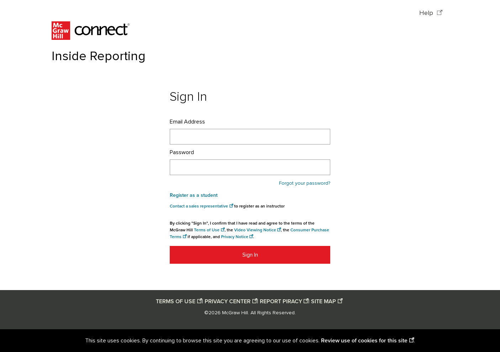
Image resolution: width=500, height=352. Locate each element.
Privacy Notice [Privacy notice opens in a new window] (234, 237)
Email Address (187, 122)
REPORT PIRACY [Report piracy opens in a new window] (281, 301)
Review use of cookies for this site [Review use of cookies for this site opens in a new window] (364, 340)
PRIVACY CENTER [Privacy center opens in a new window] (228, 301)
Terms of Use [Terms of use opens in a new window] (207, 230)
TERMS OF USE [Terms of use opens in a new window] (175, 301)
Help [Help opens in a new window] (427, 13)
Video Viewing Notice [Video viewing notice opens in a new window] (255, 230)
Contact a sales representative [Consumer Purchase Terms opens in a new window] (199, 206)
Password (182, 152)
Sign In (250, 255)
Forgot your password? (304, 183)
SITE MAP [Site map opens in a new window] (323, 301)
